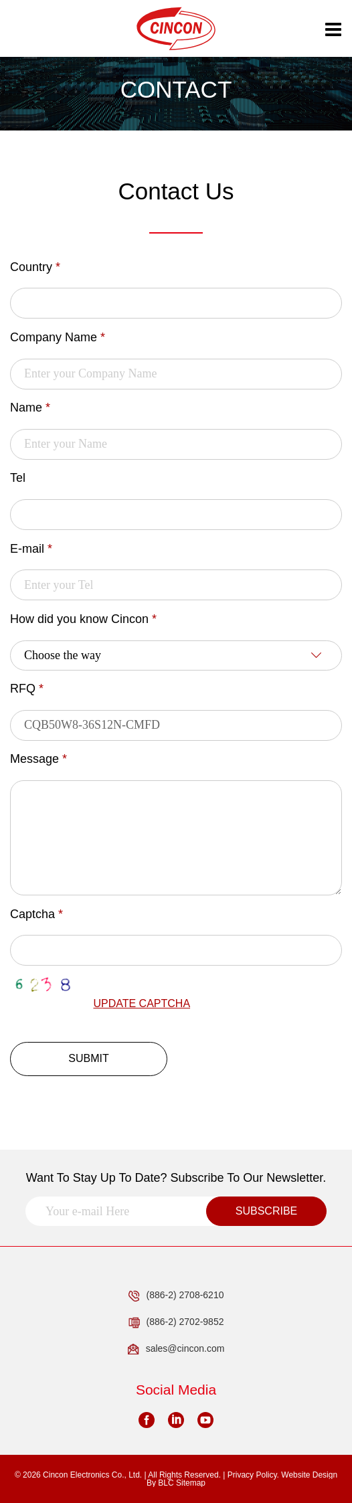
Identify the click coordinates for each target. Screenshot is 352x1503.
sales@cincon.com (176, 1349)
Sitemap (190, 1483)
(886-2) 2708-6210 (176, 1296)
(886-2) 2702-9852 (176, 1322)
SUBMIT (88, 1058)
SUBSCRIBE (266, 1211)
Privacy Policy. (253, 1475)
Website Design (309, 1475)
